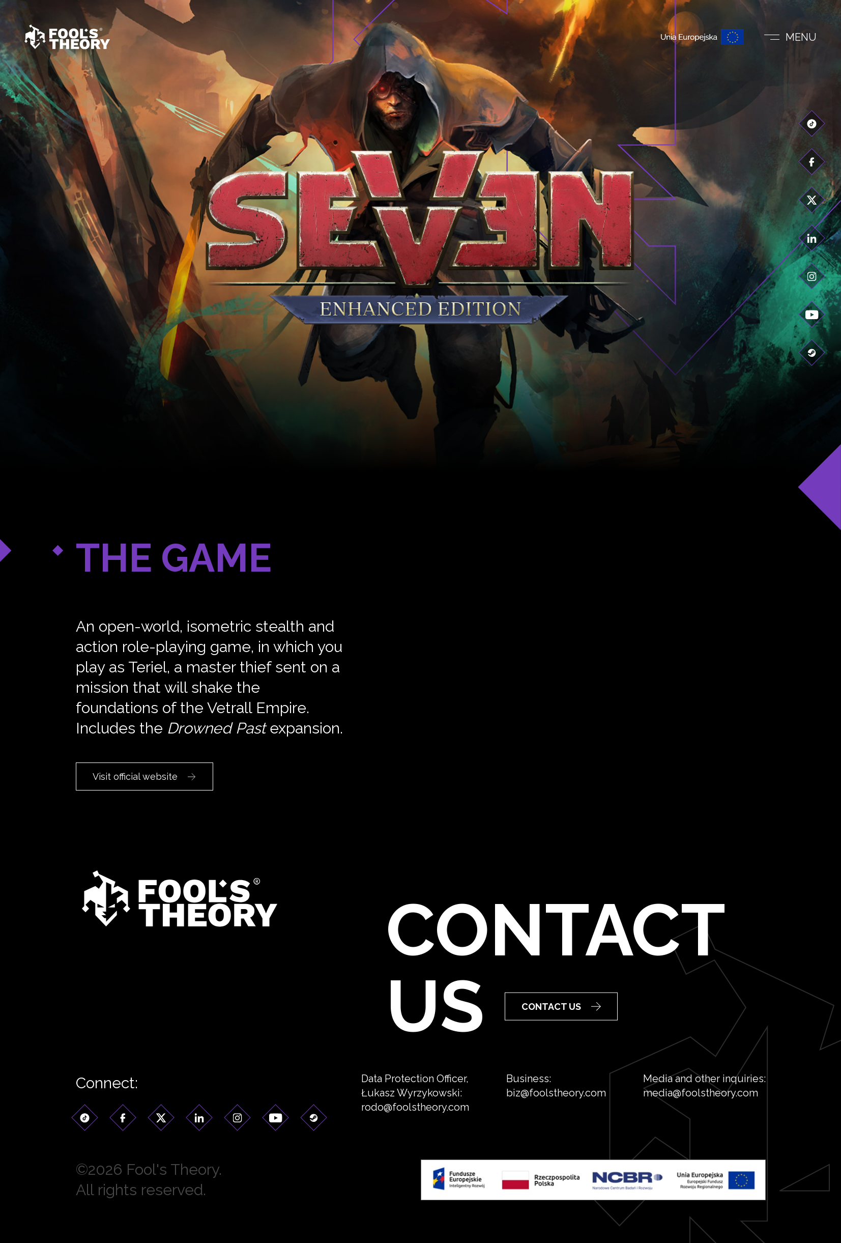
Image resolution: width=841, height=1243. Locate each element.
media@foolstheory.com (700, 1107)
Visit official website (144, 776)
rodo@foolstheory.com (415, 1121)
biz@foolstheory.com (556, 1107)
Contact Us (561, 1045)
